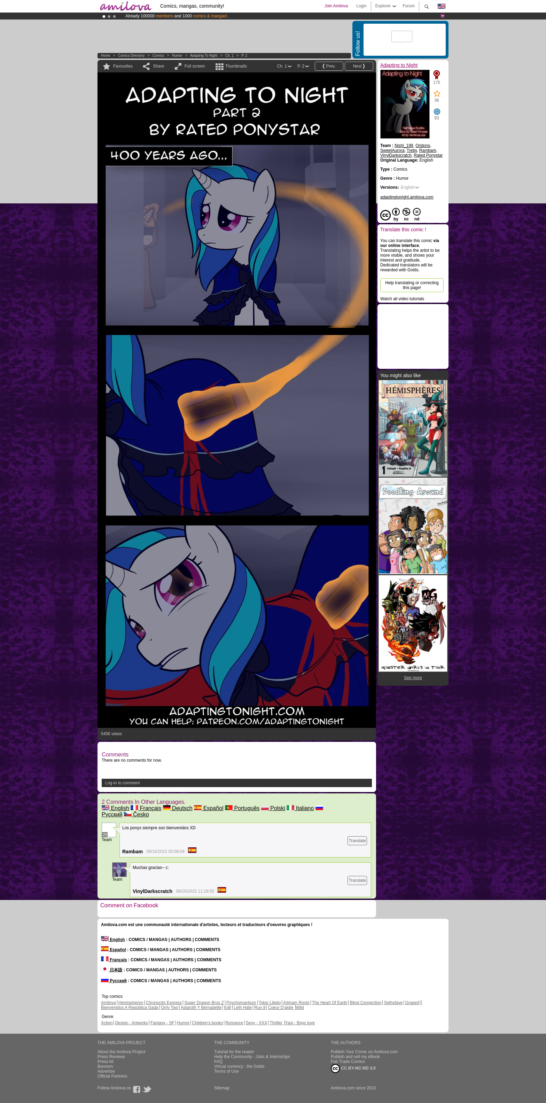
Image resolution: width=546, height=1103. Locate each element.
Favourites (123, 66)
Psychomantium (241, 1002)
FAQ (218, 1061)
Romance (234, 1022)
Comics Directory (131, 55)
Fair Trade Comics (348, 1061)
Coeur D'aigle (281, 1007)
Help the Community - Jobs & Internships (252, 1056)
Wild (300, 1007)
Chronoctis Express (164, 1002)
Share (158, 66)
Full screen (195, 66)
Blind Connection (366, 1002)
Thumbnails (236, 66)
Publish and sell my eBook (355, 1056)
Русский (114, 980)
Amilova (108, 1002)
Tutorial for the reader (234, 1051)
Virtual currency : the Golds (239, 1066)
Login (361, 5)
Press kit (106, 1061)
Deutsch (178, 808)
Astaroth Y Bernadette (201, 1007)
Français (146, 808)
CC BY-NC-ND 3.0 (353, 1068)
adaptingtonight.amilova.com (407, 197)
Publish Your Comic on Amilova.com (364, 1051)
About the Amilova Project (121, 1051)
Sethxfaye (393, 1002)
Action (106, 1022)
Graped (412, 1002)
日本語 (111, 970)
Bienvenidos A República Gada (129, 1007)
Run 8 (259, 1007)
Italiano (300, 808)
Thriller (276, 1022)
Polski (273, 808)
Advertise (106, 1071)
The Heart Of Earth (329, 1002)
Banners (105, 1066)
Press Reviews (111, 1056)
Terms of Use (226, 1071)
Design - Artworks (131, 1022)
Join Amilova (336, 5)
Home (105, 55)
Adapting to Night (204, 55)
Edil (227, 1007)
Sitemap (221, 1088)
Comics (158, 55)
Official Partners (112, 1076)
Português (242, 808)
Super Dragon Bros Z (204, 1002)
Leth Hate (243, 1007)
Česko (136, 814)
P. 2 (244, 55)
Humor (177, 55)
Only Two (169, 1007)
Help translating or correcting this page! (411, 285)
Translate (357, 840)
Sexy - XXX (256, 1022)
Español (208, 808)
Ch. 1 (229, 55)
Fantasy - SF (162, 1022)
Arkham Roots (296, 1002)
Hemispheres (130, 1002)
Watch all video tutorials (402, 298)
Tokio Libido (270, 1002)
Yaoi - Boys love (300, 1022)
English (115, 808)
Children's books (207, 1022)
